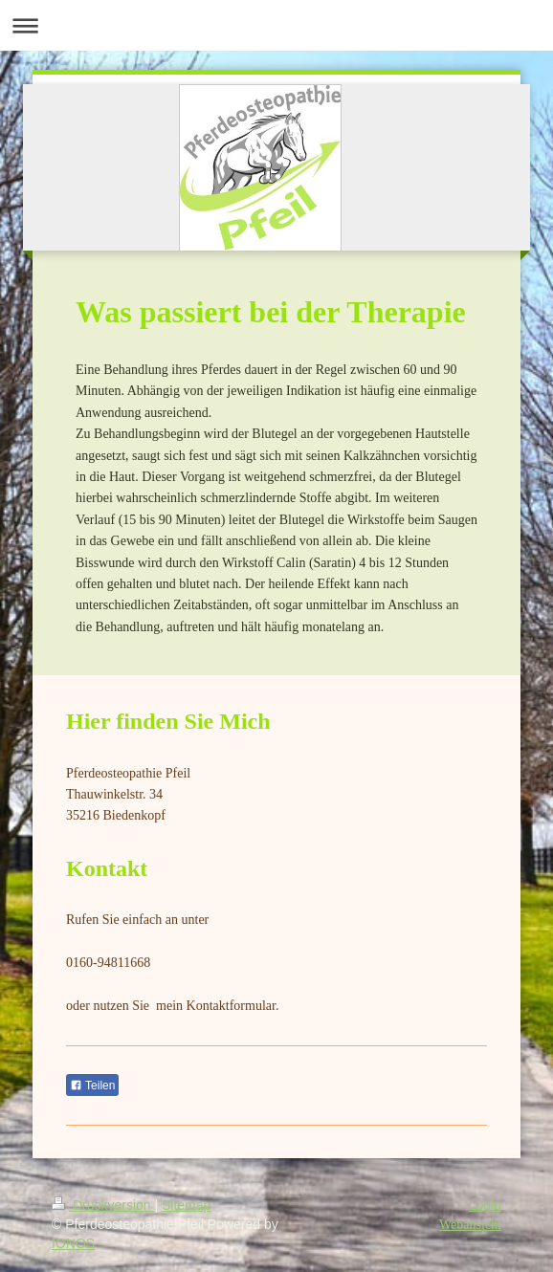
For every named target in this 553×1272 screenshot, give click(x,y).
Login (485, 1205)
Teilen (92, 1085)
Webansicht (470, 1224)
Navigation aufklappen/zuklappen (276, 25)
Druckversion (103, 1205)
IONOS (73, 1243)
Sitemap (186, 1205)
